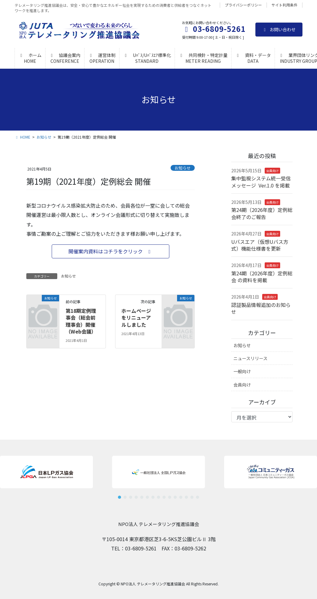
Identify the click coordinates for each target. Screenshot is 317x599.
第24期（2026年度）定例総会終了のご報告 (262, 213)
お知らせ (183, 168)
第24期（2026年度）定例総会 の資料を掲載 (262, 276)
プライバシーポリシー (243, 4)
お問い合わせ (279, 29)
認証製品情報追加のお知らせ (261, 308)
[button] (110, 251)
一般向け (242, 371)
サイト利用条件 (284, 4)
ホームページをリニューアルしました (136, 317)
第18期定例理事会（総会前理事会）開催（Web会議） (81, 321)
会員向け (272, 170)
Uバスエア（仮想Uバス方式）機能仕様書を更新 (259, 245)
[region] (158, 475)
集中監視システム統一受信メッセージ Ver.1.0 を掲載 (261, 182)
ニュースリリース (250, 358)
